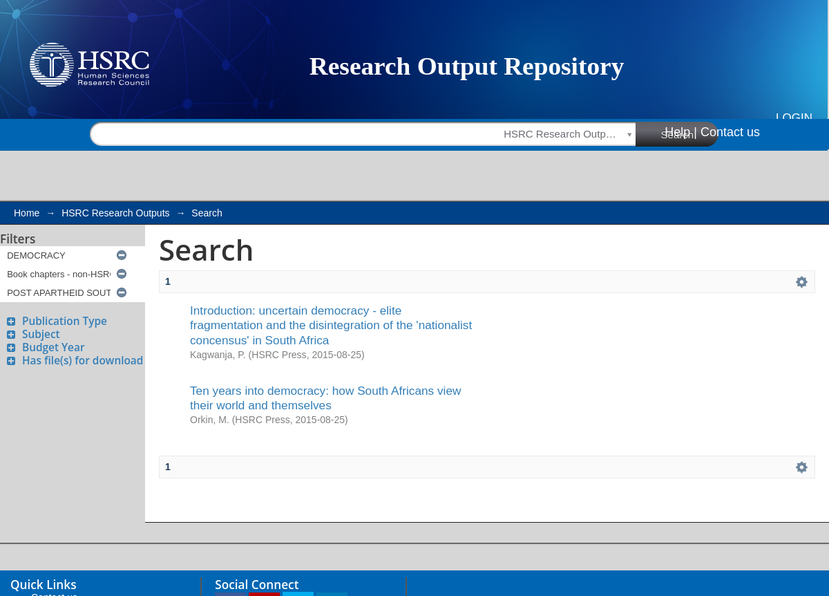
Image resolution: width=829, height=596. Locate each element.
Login (794, 117)
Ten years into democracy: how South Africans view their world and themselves (325, 398)
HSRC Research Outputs (115, 212)
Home (26, 212)
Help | (681, 132)
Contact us (730, 132)
